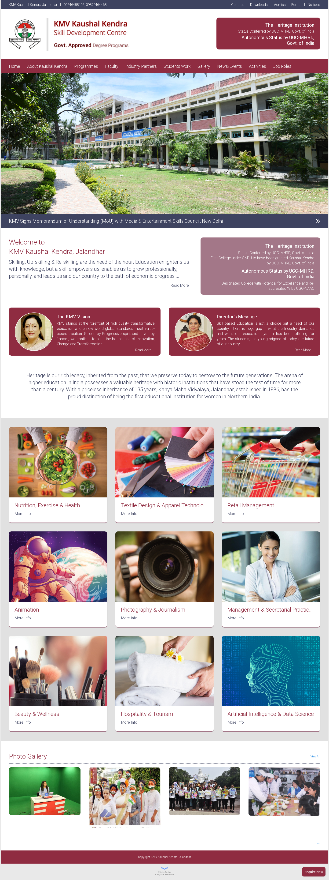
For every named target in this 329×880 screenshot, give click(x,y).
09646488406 (74, 5)
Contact (237, 5)
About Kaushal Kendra (47, 66)
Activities (257, 66)
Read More (180, 285)
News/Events (229, 66)
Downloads (259, 5)
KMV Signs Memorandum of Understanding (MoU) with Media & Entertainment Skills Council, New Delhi (116, 221)
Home (14, 66)
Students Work (177, 66)
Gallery (203, 66)
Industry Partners (141, 66)
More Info (23, 513)
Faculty (111, 66)
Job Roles (282, 66)
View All (315, 756)
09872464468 (96, 5)
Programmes (86, 66)
